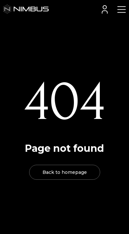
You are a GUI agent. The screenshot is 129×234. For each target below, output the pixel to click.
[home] (24, 9)
